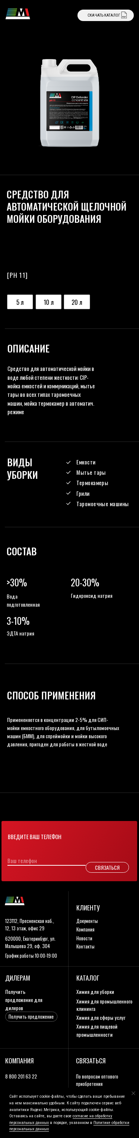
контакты (85, 946)
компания (85, 929)
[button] (31, 1017)
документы (87, 920)
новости (84, 938)
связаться (91, 1060)
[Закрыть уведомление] (133, 1093)
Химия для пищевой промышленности (97, 1030)
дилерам (17, 977)
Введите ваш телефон (35, 836)
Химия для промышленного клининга (104, 1005)
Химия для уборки (95, 991)
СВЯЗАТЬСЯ (107, 867)
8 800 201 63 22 (21, 1076)
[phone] (42, 861)
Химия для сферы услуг (100, 1017)
